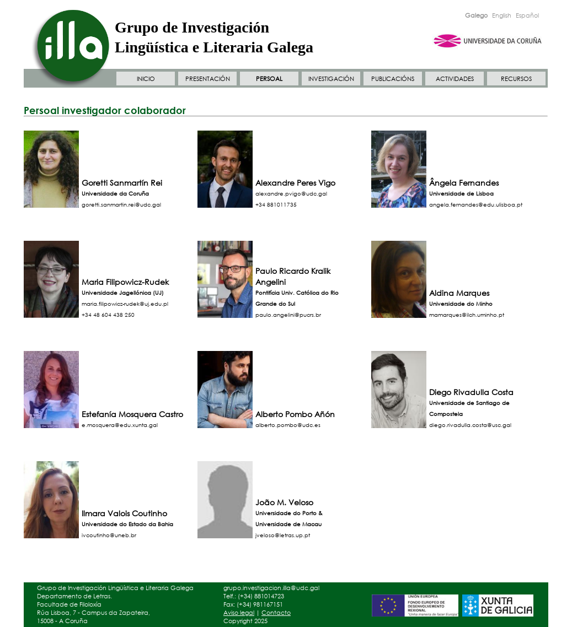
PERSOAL (269, 78)
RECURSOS (516, 78)
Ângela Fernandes (464, 182)
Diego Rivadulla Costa (471, 392)
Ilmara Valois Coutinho (124, 513)
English (501, 15)
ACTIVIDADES (455, 78)
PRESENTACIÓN (207, 78)
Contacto (276, 612)
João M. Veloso (284, 502)
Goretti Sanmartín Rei (122, 182)
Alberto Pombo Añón (295, 414)
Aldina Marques (459, 293)
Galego (476, 15)
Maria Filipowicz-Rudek (125, 282)
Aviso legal (238, 612)
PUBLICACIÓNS (392, 78)
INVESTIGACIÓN (331, 78)
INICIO (146, 78)
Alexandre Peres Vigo (295, 182)
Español (527, 15)
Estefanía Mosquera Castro (132, 414)
